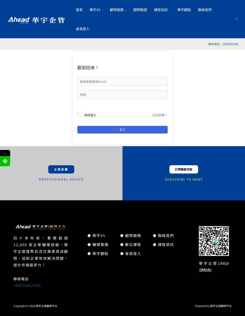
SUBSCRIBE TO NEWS (184, 179)
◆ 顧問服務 (130, 235)
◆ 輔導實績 (98, 244)
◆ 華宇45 (96, 235)
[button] (96, 9)
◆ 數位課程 (130, 244)
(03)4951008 (230, 44)
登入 (122, 129)
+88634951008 (27, 285)
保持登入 (90, 115)
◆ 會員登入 (130, 253)
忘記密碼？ (159, 115)
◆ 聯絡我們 (163, 235)
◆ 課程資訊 (163, 244)
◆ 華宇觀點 (98, 253)
